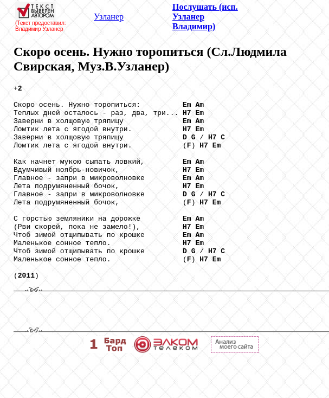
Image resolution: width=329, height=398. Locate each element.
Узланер (109, 16)
